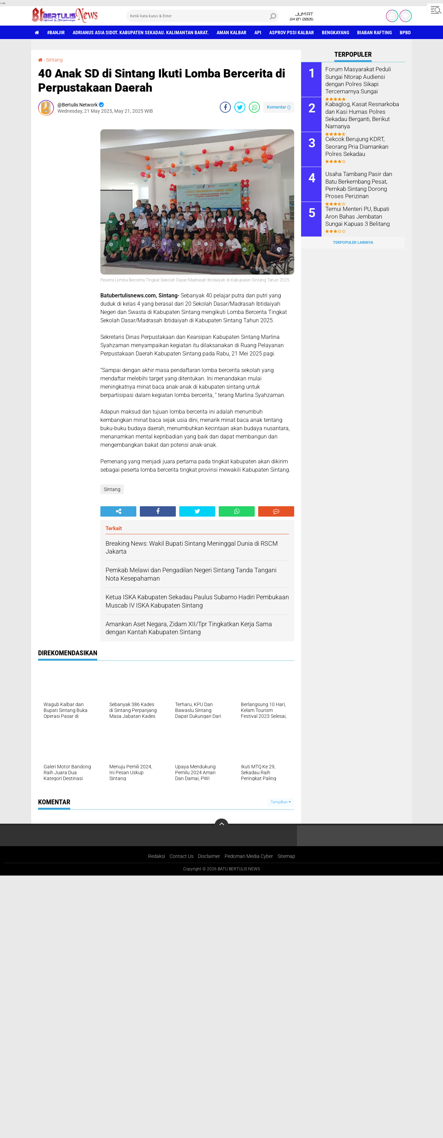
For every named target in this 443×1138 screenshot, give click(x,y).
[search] (202, 16)
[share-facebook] (225, 107)
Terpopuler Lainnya (353, 242)
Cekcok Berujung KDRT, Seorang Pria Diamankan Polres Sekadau (355, 146)
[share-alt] (118, 511)
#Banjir (56, 32)
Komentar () (279, 107)
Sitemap (286, 856)
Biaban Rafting (374, 32)
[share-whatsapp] (254, 107)
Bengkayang (335, 32)
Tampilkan (281, 802)
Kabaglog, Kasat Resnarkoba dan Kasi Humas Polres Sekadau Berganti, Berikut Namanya (360, 115)
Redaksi (156, 856)
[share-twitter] (239, 107)
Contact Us (181, 856)
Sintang (54, 60)
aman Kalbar (231, 32)
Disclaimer (209, 856)
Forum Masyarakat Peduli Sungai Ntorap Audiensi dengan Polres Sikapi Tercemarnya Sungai (356, 80)
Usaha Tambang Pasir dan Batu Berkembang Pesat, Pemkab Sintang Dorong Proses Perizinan (358, 184)
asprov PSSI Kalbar (291, 32)
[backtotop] (221, 825)
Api (257, 32)
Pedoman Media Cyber (249, 856)
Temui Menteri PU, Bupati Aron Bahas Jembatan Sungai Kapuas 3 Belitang (361, 215)
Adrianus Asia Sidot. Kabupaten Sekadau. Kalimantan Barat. (141, 32)
